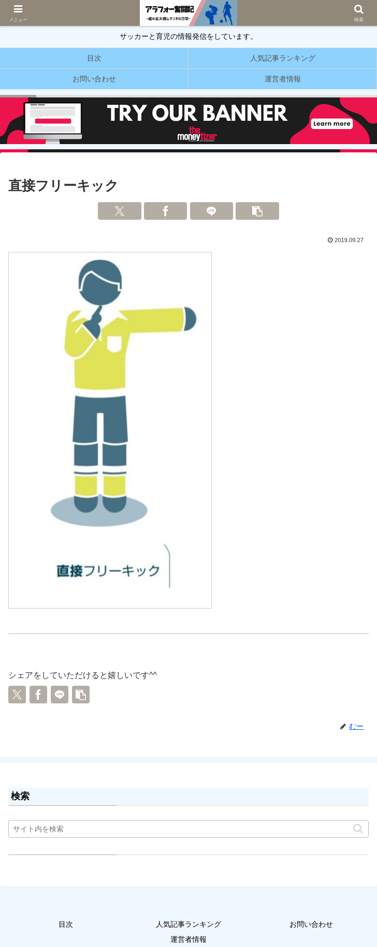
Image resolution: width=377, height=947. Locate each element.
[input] (188, 829)
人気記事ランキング (188, 924)
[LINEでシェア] (212, 211)
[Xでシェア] (119, 211)
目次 (66, 924)
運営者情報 (188, 939)
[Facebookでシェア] (165, 211)
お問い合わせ (311, 924)
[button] (257, 211)
